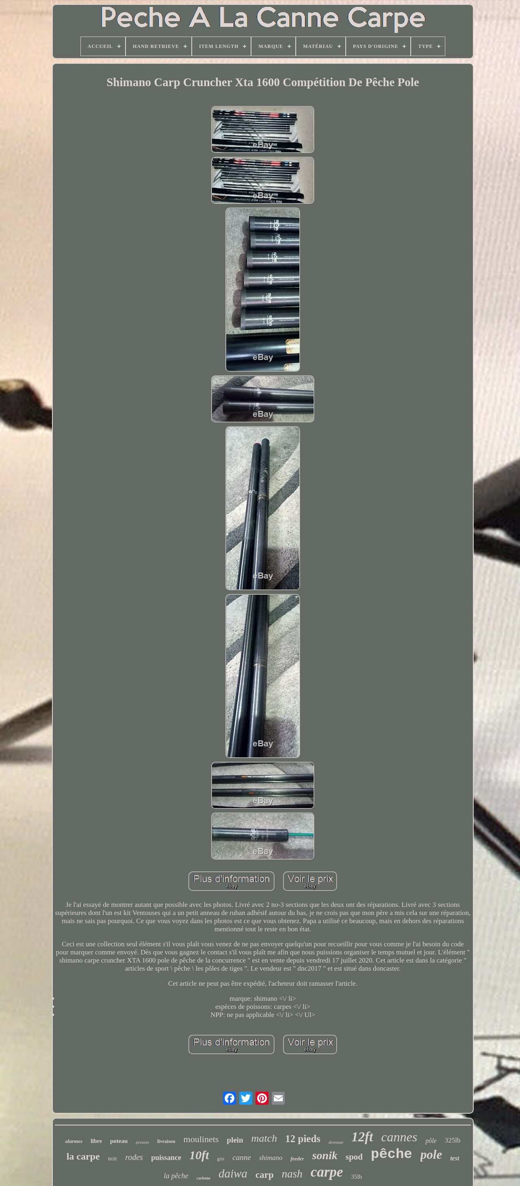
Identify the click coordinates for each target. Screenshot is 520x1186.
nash (292, 1174)
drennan (336, 1142)
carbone (203, 1178)
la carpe (83, 1156)
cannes (399, 1137)
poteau (119, 1141)
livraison (166, 1141)
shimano (271, 1158)
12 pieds (303, 1138)
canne (241, 1157)
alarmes (74, 1141)
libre (96, 1141)
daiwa (233, 1173)
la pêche (176, 1176)
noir (112, 1159)
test (454, 1158)
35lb (356, 1176)
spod (354, 1157)
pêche (391, 1154)
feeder (297, 1159)
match (264, 1138)
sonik (324, 1155)
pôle (431, 1140)
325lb (453, 1140)
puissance (166, 1157)
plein (235, 1140)
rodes (134, 1157)
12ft (362, 1137)
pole (431, 1154)
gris (220, 1159)
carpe (327, 1172)
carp (265, 1175)
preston (142, 1142)
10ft (199, 1155)
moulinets (201, 1139)
